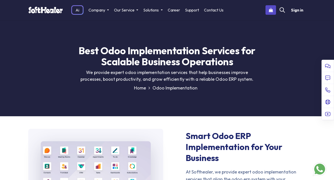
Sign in (297, 10)
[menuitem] (77, 10)
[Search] (282, 10)
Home (142, 88)
